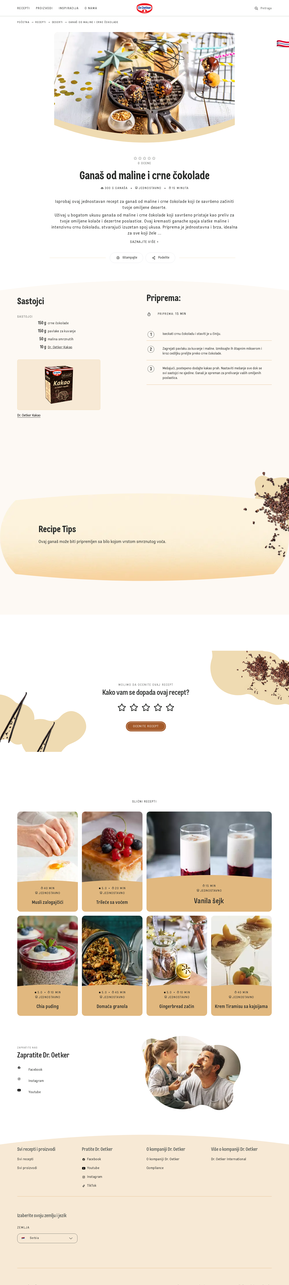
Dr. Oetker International (228, 1159)
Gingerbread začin (177, 966)
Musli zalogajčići (47, 862)
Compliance (155, 1168)
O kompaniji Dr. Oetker (163, 1159)
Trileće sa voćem (112, 862)
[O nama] (94, 8)
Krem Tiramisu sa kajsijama (241, 966)
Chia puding (47, 966)
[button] (144, 151)
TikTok (91, 1185)
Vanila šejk (209, 862)
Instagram (94, 1177)
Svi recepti (25, 1159)
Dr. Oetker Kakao (60, 347)
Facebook (94, 1159)
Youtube (93, 1168)
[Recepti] (26, 8)
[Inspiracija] (72, 8)
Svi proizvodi (27, 1168)
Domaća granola (112, 966)
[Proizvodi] (47, 8)
